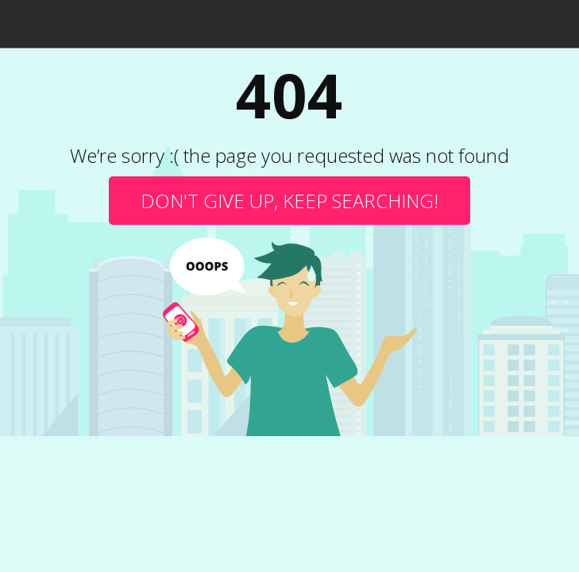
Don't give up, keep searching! (289, 200)
